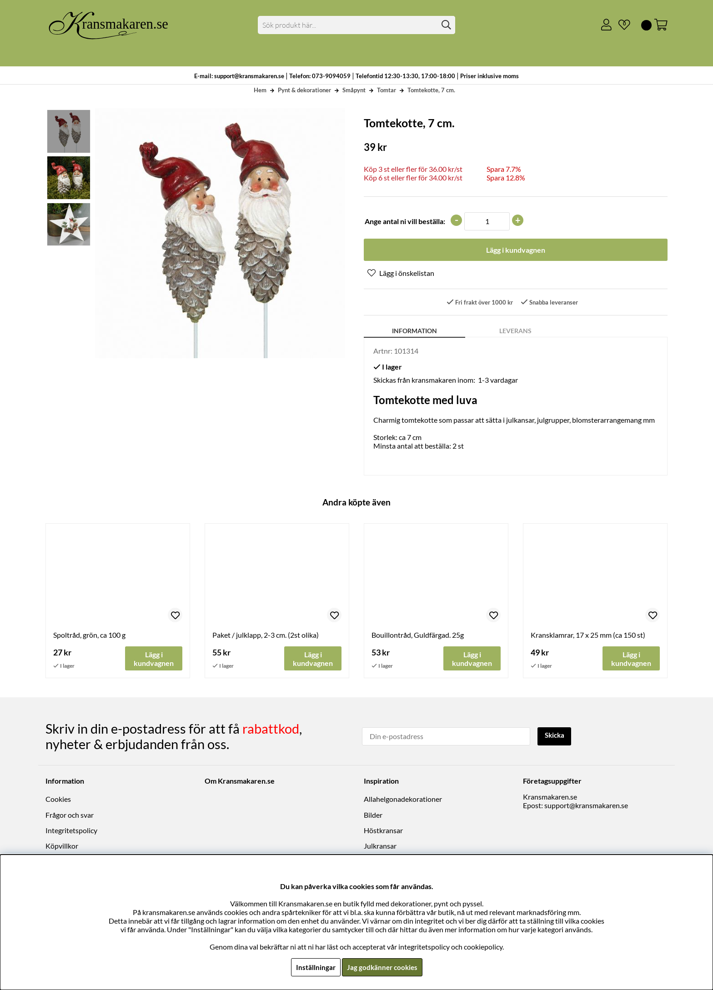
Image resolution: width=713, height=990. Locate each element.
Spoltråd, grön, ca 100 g (89, 635)
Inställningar (314, 967)
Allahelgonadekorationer (403, 799)
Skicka (555, 735)
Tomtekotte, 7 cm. (431, 90)
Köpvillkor (61, 846)
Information (414, 331)
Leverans (515, 331)
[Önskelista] (620, 25)
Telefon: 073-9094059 (320, 76)
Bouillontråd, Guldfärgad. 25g (418, 635)
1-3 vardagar (498, 380)
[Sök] (357, 25)
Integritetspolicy (71, 830)
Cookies (58, 799)
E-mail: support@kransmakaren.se (239, 76)
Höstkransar (383, 830)
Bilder (373, 815)
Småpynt (354, 90)
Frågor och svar (69, 815)
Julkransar (380, 846)
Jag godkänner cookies (382, 967)
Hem (260, 90)
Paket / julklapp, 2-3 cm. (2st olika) (265, 635)
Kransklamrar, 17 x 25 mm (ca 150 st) (588, 635)
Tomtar (386, 90)
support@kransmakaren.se (586, 805)
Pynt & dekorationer (304, 90)
